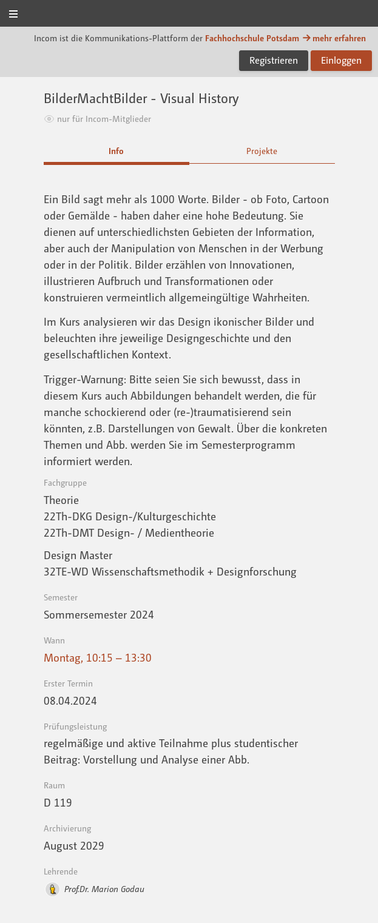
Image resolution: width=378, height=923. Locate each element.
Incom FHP (189, 14)
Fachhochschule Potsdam (252, 38)
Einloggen (341, 60)
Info (116, 151)
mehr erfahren (334, 38)
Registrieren (273, 60)
